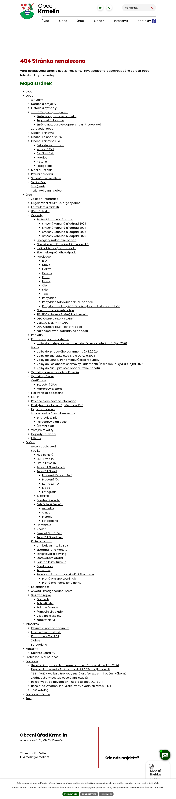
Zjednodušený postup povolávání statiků (59, 678)
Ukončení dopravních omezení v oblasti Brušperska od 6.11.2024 (75, 665)
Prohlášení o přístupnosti (43, 657)
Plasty (46, 281)
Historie (42, 162)
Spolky (35, 451)
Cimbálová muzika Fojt (52, 545)
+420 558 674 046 (35, 753)
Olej (44, 285)
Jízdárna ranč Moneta (52, 550)
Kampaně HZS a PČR (45, 636)
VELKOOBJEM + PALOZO (52, 323)
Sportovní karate (48, 500)
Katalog (42, 157)
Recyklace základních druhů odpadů (67, 302)
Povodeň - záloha (38, 694)
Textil (45, 294)
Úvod (45, 21)
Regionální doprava (50, 120)
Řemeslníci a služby (50, 612)
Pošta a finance (47, 607)
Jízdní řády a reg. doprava (49, 112)
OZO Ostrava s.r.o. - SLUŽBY (55, 318)
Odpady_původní (43, 434)
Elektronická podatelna (47, 393)
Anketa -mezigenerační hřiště (51, 591)
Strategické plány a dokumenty (53, 413)
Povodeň (32, 661)
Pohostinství (45, 603)
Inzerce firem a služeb (46, 632)
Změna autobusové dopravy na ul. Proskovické (69, 124)
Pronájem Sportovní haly (59, 579)
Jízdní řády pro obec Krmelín (56, 116)
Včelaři (41, 529)
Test (28, 698)
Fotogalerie (45, 166)
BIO (44, 261)
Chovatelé (44, 525)
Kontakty (144, 21)
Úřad (80, 21)
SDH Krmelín (45, 459)
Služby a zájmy (41, 595)
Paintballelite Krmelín (51, 562)
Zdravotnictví (46, 620)
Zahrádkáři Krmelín (50, 504)
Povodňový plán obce (52, 422)
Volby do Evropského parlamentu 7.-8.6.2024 (68, 351)
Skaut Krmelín (46, 463)
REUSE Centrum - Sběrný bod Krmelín (62, 314)
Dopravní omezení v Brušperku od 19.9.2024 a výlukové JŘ (70, 669)
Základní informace (50, 145)
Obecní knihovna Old (45, 141)
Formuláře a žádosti (45, 207)
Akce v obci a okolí (44, 446)
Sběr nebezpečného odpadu (56, 252)
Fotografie (49, 492)
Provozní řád (50, 479)
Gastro (47, 273)
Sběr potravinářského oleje (55, 310)
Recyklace (44, 257)
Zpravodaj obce (42, 129)
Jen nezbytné (89, 794)
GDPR (35, 397)
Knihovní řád (45, 149)
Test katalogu (40, 690)
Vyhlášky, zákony (42, 376)
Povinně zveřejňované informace (53, 401)
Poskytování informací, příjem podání (57, 405)
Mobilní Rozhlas (41, 170)
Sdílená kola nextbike (46, 178)
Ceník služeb (45, 153)
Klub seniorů (45, 455)
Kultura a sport (41, 541)
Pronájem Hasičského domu (61, 583)
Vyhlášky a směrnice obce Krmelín (55, 372)
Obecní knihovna (43, 133)
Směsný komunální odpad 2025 (64, 232)
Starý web (38, 186)
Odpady (36, 215)
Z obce (35, 640)
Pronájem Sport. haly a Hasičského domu (65, 574)
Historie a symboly (44, 108)
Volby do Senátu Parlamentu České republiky (68, 360)
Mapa (46, 488)
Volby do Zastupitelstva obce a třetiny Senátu (68, 368)
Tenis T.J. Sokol (47, 471)
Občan (99, 21)
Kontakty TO (50, 484)
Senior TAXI (38, 182)
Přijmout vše (70, 794)
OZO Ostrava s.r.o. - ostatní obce (59, 327)
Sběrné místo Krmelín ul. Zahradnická (63, 244)
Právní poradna (42, 174)
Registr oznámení (43, 409)
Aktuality (37, 100)
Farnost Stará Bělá (49, 533)
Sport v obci (45, 566)
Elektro (47, 269)
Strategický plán (48, 418)
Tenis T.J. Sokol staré (51, 467)
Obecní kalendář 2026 (46, 137)
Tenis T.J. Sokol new (50, 537)
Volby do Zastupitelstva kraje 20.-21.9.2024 (66, 356)
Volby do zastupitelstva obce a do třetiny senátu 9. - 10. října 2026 (82, 343)
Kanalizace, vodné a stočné (50, 339)
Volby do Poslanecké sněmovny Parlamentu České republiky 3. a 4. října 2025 (90, 364)
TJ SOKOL (43, 496)
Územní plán (45, 426)
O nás (46, 512)
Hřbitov (36, 438)
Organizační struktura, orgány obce (55, 203)
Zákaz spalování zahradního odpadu (62, 331)
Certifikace (38, 380)
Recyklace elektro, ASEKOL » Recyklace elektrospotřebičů (81, 306)
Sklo (45, 290)
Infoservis (121, 21)
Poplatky (37, 335)
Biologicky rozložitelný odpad (56, 240)
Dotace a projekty (43, 104)
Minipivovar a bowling (51, 554)
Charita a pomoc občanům (50, 628)
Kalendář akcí (40, 587)
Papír (46, 277)
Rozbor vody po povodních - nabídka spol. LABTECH (67, 682)
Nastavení (106, 794)
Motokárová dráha (50, 558)
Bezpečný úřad (47, 384)
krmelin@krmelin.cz (36, 757)
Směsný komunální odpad (55, 219)
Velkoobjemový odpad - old (56, 248)
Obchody (43, 599)
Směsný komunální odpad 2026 (64, 236)
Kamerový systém (49, 389)
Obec (63, 21)
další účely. (154, 783)
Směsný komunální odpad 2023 (64, 224)
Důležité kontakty (43, 653)
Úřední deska (40, 211)
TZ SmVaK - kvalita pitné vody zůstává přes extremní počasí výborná (79, 673)
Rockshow (43, 570)
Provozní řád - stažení (57, 475)
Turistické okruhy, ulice (46, 190)
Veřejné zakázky (42, 430)
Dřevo (46, 265)
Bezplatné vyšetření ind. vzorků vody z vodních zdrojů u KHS (71, 686)
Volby (35, 347)
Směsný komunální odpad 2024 (64, 228)
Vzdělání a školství (49, 616)
